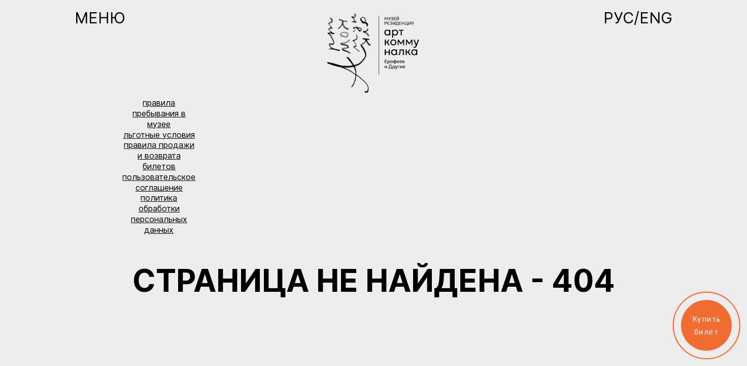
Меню (100, 18)
